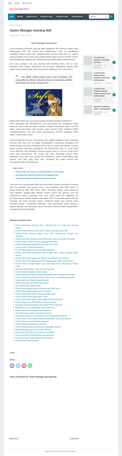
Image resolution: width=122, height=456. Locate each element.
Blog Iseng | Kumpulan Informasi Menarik (64, 451)
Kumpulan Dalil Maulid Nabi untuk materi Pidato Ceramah (39, 305)
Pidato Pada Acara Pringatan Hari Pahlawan (33, 310)
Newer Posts (13, 439)
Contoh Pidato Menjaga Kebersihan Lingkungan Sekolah (38, 327)
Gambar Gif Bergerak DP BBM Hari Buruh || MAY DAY (36, 178)
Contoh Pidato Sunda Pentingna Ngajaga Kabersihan (37, 242)
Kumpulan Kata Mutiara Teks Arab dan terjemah (35, 269)
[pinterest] (24, 365)
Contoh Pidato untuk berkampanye (29, 247)
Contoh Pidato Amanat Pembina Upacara (32, 321)
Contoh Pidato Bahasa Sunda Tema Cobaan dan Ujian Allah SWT (41, 231)
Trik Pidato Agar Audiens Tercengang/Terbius (33, 313)
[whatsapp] (30, 365)
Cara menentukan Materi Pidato (28, 286)
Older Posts (74, 439)
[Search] (99, 17)
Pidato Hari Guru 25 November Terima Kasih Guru (35, 308)
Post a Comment (25, 35)
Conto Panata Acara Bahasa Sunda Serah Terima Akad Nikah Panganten (45, 277)
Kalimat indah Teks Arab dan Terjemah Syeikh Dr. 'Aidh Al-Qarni (40, 172)
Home (10, 3)
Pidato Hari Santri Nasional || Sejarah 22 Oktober (35, 332)
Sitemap (17, 3)
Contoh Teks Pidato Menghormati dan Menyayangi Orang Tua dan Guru (44, 261)
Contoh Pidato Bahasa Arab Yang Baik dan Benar (35, 250)
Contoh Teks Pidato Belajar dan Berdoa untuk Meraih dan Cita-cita (42, 258)
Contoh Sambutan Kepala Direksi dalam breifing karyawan (39, 299)
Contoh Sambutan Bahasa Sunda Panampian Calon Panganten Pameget (44, 239)
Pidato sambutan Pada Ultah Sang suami (32, 283)
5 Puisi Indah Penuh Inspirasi (27, 341)
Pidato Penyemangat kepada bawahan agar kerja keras (38, 288)
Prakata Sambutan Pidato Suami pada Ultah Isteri (35, 294)
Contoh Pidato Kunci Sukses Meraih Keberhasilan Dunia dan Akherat (43, 319)
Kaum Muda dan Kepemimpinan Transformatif (34, 338)
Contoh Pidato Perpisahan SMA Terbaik (31, 272)
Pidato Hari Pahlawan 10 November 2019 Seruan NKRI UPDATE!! (41, 316)
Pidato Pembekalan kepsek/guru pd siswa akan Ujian (37, 244)
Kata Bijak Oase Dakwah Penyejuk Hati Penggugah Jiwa (37, 175)
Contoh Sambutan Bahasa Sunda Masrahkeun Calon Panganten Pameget (45, 275)
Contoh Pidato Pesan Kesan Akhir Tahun (31, 297)
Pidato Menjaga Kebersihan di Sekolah (31, 324)
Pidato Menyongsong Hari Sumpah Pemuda (33, 330)
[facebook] (12, 365)
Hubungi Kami (27, 3)
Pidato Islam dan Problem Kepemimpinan (32, 280)
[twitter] (18, 365)
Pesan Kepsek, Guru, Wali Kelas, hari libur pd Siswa (36, 302)
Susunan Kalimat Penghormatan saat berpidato (34, 335)
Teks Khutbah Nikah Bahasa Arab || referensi (33, 291)
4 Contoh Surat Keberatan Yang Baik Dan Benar (101, 60)
